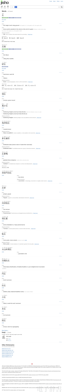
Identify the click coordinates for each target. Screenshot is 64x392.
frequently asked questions (18, 367)
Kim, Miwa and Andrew (17, 365)
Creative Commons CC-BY (33, 374)
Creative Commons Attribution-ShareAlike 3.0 (36, 387)
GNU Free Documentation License (52, 387)
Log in (62, 1)
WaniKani (30, 377)
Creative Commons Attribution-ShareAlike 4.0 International (28, 381)
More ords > (5, 330)
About (54, 1)
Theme (58, 1)
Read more (30, 34)
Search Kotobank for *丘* (7, 355)
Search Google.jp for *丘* (7, 353)
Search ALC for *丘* (6, 348)
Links (3, 21)
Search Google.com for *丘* (8, 351)
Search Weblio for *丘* (7, 356)
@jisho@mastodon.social (37, 365)
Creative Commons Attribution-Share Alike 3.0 (54, 383)
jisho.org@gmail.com (51, 365)
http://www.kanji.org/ (57, 379)
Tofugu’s (16, 377)
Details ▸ (60, 23)
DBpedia (14, 387)
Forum (50, 1)
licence (19, 372)
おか (10, 339)
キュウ (9, 340)
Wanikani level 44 (18, 17)
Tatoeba (15, 374)
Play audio (4, 19)
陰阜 (26, 240)
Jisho (5, 3)
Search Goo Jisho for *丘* (7, 350)
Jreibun (44, 374)
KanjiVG (19, 383)
